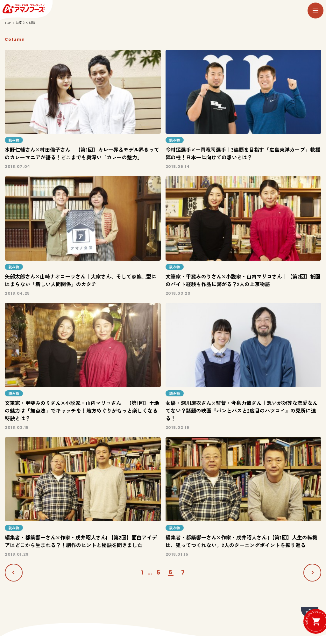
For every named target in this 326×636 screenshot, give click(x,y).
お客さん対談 (26, 22)
